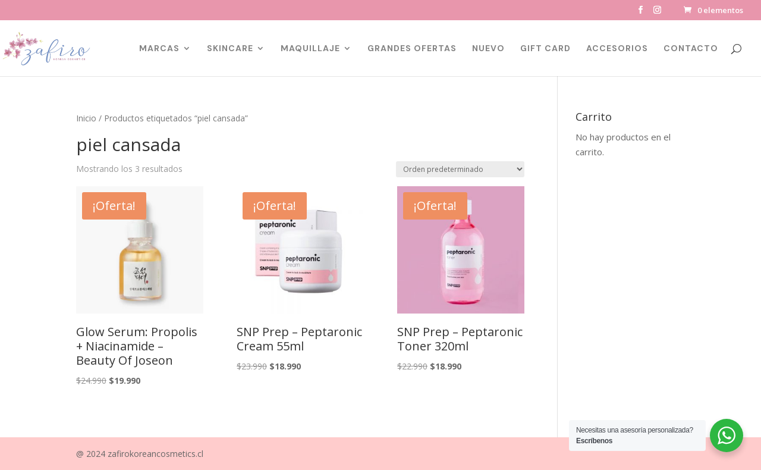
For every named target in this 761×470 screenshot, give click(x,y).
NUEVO (488, 49)
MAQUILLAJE (310, 49)
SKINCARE (230, 49)
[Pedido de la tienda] (460, 169)
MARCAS (159, 49)
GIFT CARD (545, 49)
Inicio (86, 118)
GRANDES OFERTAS (412, 49)
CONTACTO (690, 49)
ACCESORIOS (617, 49)
